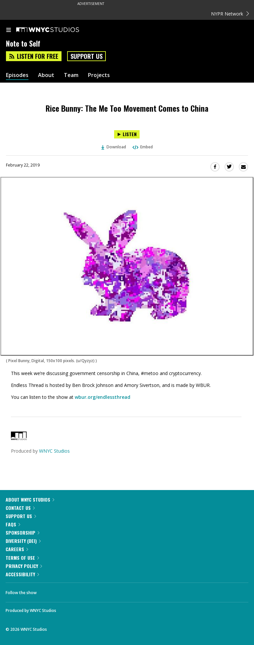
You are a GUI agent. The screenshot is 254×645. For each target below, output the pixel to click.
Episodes (17, 75)
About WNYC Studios (30, 499)
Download (113, 147)
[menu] (8, 30)
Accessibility (22, 574)
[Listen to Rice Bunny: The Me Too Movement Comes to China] (127, 134)
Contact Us (20, 507)
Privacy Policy (24, 565)
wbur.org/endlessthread (102, 397)
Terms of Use (22, 557)
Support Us (86, 56)
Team (71, 75)
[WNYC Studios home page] (56, 30)
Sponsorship (22, 532)
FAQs (13, 524)
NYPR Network (230, 14)
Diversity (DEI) (23, 540)
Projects (99, 75)
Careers (17, 549)
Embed (142, 147)
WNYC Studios (54, 451)
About (46, 75)
